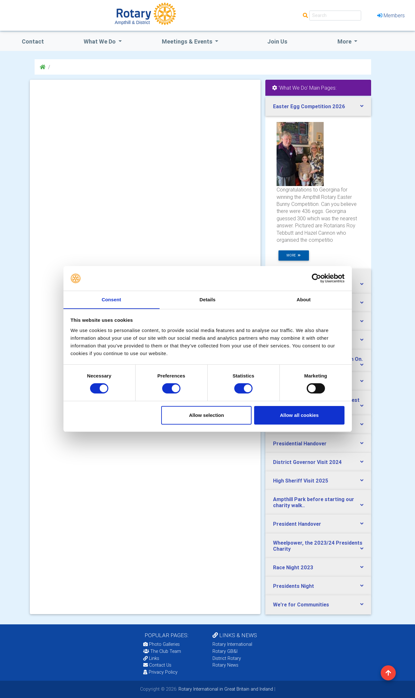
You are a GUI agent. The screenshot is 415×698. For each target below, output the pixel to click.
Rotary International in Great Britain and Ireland (225, 689)
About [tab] (304, 299)
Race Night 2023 (293, 567)
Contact (33, 41)
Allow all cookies (299, 415)
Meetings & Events (188, 41)
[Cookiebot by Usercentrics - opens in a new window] (316, 278)
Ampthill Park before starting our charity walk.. (313, 502)
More (345, 41)
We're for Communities (301, 604)
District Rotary (226, 658)
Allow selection (206, 415)
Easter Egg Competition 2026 (309, 106)
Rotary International (232, 644)
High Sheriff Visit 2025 (300, 480)
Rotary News (225, 665)
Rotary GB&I (224, 651)
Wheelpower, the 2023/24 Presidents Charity (317, 546)
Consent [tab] (111, 299)
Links (151, 658)
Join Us (277, 41)
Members (391, 15)
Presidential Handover (300, 443)
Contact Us (157, 665)
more (293, 255)
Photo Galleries (161, 644)
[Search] (335, 15)
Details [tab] (208, 299)
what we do (100, 41)
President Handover (297, 524)
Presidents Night (293, 586)
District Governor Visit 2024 (307, 462)
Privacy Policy (160, 672)
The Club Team (162, 651)
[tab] (318, 106)
